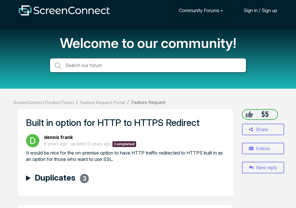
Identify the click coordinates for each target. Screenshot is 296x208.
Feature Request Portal (102, 102)
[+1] (249, 114)
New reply (263, 167)
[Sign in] (256, 10)
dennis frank (58, 137)
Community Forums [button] (199, 10)
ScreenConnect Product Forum (44, 102)
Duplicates (62, 178)
